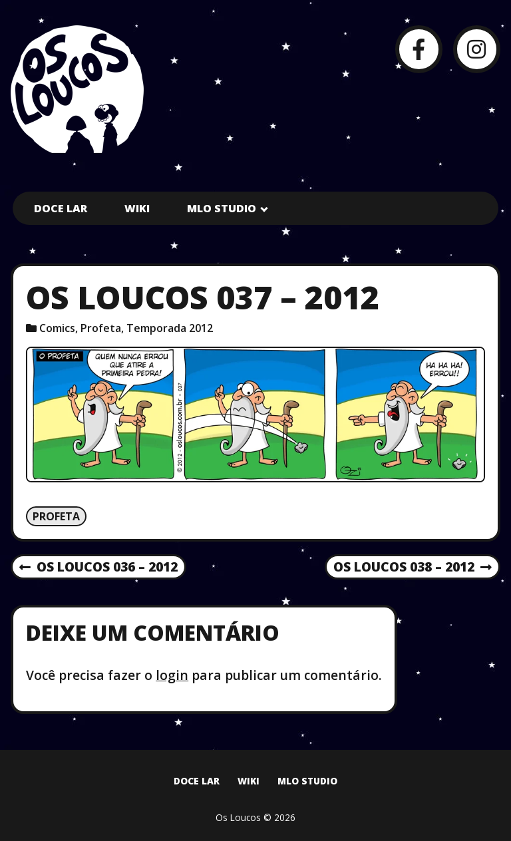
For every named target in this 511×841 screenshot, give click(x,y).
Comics (57, 328)
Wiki (137, 208)
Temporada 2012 (169, 328)
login (172, 675)
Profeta (101, 328)
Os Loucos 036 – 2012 (98, 568)
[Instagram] (476, 49)
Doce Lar (60, 208)
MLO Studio (221, 208)
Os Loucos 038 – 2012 (412, 568)
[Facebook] (418, 49)
